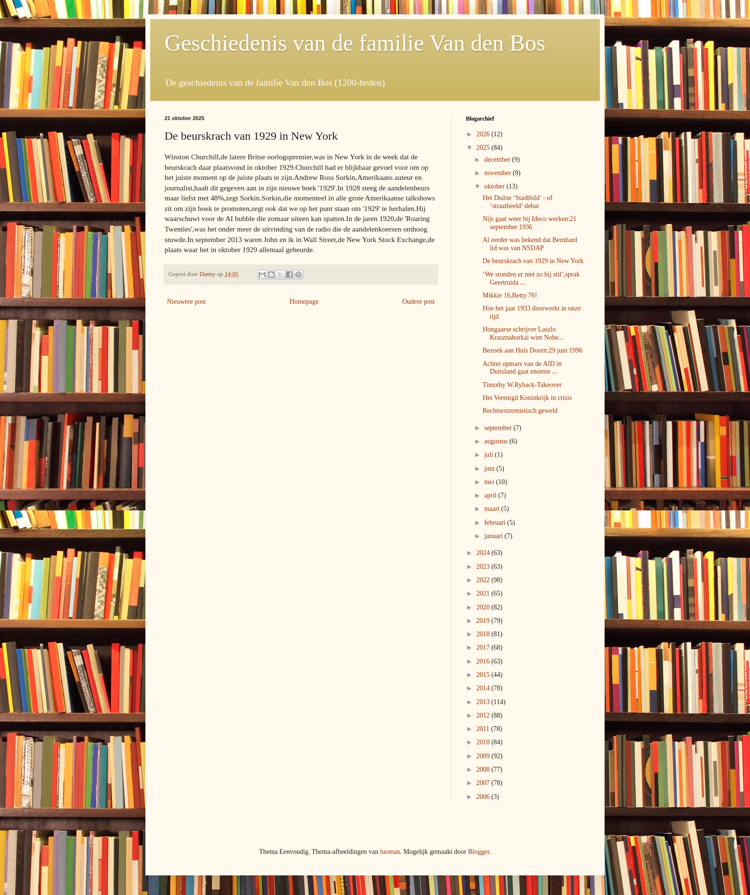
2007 (484, 782)
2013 (484, 702)
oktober (495, 186)
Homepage (304, 301)
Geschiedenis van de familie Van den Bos (355, 42)
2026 (484, 134)
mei (490, 482)
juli (489, 454)
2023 (484, 566)
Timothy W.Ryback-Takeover (522, 384)
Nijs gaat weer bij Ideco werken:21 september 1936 (529, 223)
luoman (390, 851)
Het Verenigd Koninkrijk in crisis (527, 397)
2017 (484, 647)
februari (495, 522)
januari (494, 536)
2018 (484, 634)
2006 (484, 796)
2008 (484, 769)
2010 (484, 742)
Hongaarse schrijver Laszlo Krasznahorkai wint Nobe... (523, 333)
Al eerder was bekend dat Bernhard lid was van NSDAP (530, 244)
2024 (484, 552)
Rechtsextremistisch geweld (520, 410)
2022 (484, 580)
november (498, 173)
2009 (484, 756)
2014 (484, 688)
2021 (484, 593)
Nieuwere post (186, 301)
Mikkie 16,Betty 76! (510, 295)
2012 (484, 715)
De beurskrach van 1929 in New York (533, 261)
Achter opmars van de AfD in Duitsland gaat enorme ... (522, 368)
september (498, 427)
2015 (484, 674)
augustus (496, 441)
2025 (484, 147)
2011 (483, 728)
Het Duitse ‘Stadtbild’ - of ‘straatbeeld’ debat (517, 202)
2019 (484, 620)
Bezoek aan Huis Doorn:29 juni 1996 (533, 350)
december (498, 159)
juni (490, 468)
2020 (484, 607)
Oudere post (418, 301)
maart (492, 508)
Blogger (478, 851)
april (491, 495)
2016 (484, 661)
